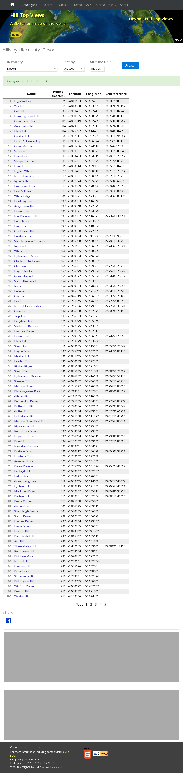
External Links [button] (104, 5)
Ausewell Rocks (24, 461)
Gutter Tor (21, 411)
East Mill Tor (22, 191)
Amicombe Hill (23, 126)
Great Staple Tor (25, 276)
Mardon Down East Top (30, 421)
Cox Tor (19, 296)
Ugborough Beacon (27, 376)
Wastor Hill (21, 596)
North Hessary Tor (27, 176)
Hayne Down (22, 351)
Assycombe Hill (24, 206)
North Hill (21, 561)
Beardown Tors (24, 186)
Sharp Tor (21, 371)
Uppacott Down (24, 436)
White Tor (21, 251)
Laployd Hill (22, 471)
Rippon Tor (22, 246)
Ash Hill (19, 541)
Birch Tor (20, 226)
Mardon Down (24, 386)
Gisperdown (22, 506)
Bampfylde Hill (24, 536)
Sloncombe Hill (24, 576)
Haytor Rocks (23, 271)
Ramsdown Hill (24, 551)
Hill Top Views (27, 15)
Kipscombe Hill (24, 426)
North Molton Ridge (27, 306)
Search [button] (48, 5)
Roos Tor (20, 286)
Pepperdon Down (26, 401)
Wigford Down (24, 586)
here (36, 759)
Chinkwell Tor (23, 266)
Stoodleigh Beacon (26, 511)
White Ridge (22, 196)
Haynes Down (23, 521)
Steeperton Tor (24, 161)
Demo (78, 5)
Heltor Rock (22, 476)
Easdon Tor (22, 301)
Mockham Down (25, 491)
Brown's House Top (27, 141)
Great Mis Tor (23, 146)
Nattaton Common (26, 446)
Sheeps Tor (22, 381)
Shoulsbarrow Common (30, 241)
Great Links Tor (24, 121)
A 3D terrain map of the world (38, 23)
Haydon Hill (22, 566)
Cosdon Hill (21, 136)
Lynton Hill (21, 486)
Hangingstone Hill (26, 116)
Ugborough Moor (26, 256)
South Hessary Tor (27, 281)
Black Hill (20, 131)
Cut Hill (19, 111)
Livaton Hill (21, 531)
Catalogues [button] (30, 5)
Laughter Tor (23, 321)
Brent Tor (21, 441)
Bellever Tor (22, 291)
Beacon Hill (21, 591)
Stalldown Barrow (26, 326)
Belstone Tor (23, 236)
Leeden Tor (22, 361)
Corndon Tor (23, 311)
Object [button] (63, 5)
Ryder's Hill (21, 181)
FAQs (88, 5)
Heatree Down (24, 331)
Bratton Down (23, 451)
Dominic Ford (21, 747)
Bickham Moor (24, 556)
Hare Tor (20, 166)
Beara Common (24, 501)
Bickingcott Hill (24, 581)
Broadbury (21, 571)
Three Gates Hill (25, 546)
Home (15, 34)
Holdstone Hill (23, 416)
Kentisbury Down (26, 431)
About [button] (124, 5)
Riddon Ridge (23, 366)
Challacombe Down (27, 261)
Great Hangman (25, 481)
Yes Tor (19, 106)
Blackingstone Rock (27, 391)
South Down (22, 516)
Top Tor (20, 316)
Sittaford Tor (23, 151)
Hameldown (22, 156)
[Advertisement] (91, 657)
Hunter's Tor (23, 456)
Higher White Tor (26, 171)
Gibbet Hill (21, 396)
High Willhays (23, 101)
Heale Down (22, 526)
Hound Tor (21, 211)
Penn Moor (21, 221)
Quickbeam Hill (24, 231)
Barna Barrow (23, 466)
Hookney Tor (23, 201)
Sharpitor (20, 346)
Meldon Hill (21, 356)
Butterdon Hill (23, 406)
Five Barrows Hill (25, 216)
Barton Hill (21, 496)
